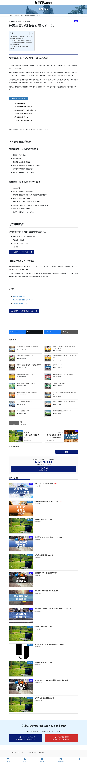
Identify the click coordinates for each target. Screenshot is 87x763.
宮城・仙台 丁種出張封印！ (60, 383)
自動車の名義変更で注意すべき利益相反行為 (29, 365)
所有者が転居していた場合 (21, 46)
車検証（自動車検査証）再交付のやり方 (64, 402)
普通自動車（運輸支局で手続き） (22, 40)
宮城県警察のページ (19, 296)
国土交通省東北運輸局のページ (23, 300)
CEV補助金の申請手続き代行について (48, 501)
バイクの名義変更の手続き (24, 402)
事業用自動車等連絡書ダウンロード (27, 383)
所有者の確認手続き (17, 38)
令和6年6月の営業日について (31, 436)
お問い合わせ (61, 760)
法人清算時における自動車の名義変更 (27, 347)
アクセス (42, 760)
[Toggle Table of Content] (30, 33)
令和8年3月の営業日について (43, 555)
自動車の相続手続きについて (25, 356)
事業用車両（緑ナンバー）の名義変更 (63, 374)
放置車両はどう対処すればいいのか (21, 36)
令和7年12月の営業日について (44, 698)
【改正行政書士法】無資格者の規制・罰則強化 (49, 644)
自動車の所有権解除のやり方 (25, 374)
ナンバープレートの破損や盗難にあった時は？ (64, 393)
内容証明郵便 (15, 44)
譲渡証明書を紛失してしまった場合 (27, 392)
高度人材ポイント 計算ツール (45, 483)
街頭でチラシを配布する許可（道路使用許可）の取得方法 (52, 609)
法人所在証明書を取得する (24, 411)
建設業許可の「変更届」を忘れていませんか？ (49, 537)
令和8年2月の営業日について (43, 627)
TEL (78, 760)
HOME (24, 760)
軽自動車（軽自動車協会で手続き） (23, 42)
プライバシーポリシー (29, 752)
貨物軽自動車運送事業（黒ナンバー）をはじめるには (65, 356)
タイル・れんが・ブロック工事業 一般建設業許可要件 (51, 680)
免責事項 (41, 752)
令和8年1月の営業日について (43, 662)
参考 (12, 49)
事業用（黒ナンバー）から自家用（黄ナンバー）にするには (65, 347)
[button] (21, 252)
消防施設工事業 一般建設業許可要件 (45, 573)
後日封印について (57, 365)
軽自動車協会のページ (20, 303)
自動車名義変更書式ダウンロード (62, 411)
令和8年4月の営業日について (43, 519)
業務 (76, 21)
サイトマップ (14, 752)
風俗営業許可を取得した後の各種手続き (54, 436)
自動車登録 (23, 424)
